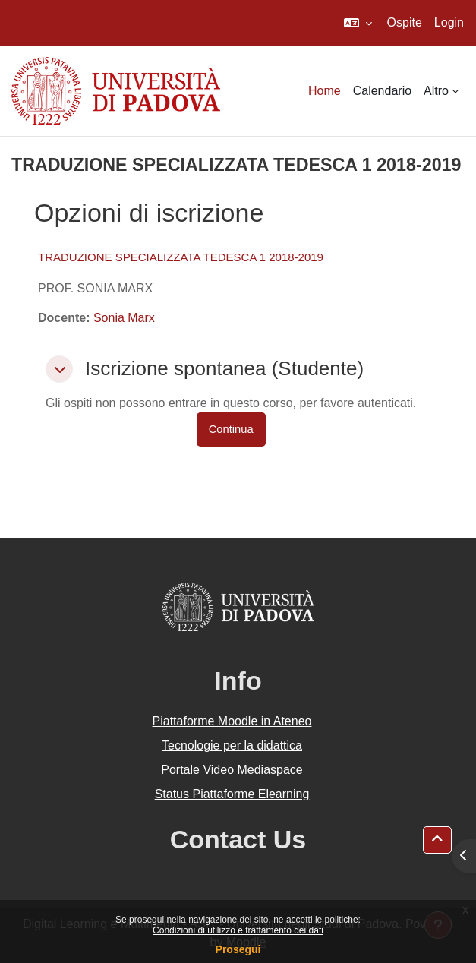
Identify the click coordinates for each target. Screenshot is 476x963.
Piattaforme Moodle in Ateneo (232, 721)
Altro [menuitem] (436, 90)
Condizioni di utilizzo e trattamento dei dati (238, 930)
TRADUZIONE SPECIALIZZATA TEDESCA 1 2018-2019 (180, 257)
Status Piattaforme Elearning (232, 794)
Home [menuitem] (324, 90)
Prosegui (238, 949)
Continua (231, 429)
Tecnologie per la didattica (232, 745)
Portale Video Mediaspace (232, 769)
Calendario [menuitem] (382, 90)
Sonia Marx (124, 317)
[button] (358, 23)
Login (449, 22)
